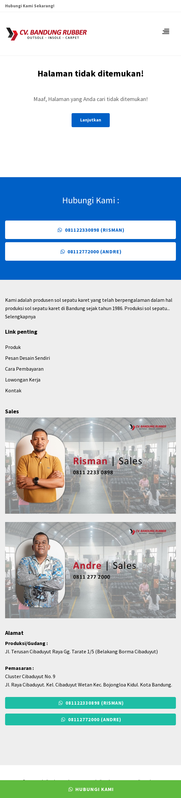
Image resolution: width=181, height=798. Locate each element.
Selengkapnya (20, 316)
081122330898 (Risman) (90, 230)
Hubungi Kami (90, 789)
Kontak (13, 390)
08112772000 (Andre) (90, 251)
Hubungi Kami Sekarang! (29, 6)
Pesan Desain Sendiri (27, 358)
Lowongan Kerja (22, 379)
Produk (13, 347)
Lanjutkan (90, 120)
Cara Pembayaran (24, 369)
